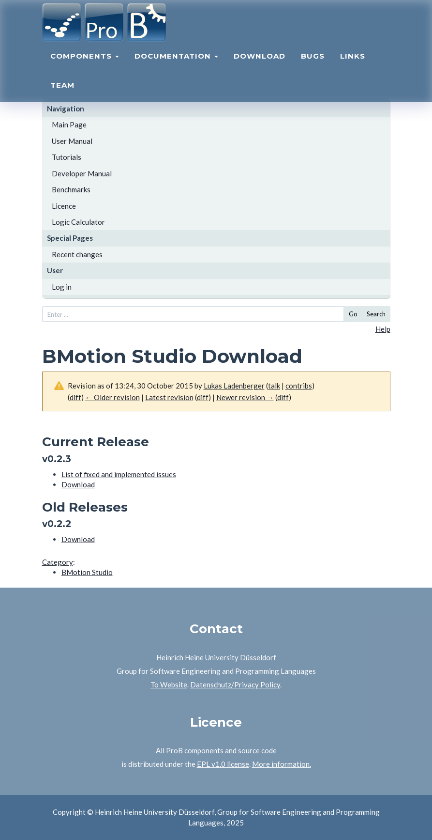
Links (352, 65)
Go (353, 314)
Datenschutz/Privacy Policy (235, 684)
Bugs (313, 65)
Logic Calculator (78, 222)
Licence (64, 206)
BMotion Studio (87, 572)
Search (376, 314)
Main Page (69, 124)
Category (57, 562)
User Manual (72, 141)
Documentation (176, 65)
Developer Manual (82, 173)
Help (382, 329)
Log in (62, 286)
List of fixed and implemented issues (118, 474)
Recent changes (77, 254)
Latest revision (169, 397)
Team (62, 94)
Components (84, 65)
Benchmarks (71, 189)
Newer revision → (245, 397)
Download (259, 65)
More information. (281, 764)
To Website (168, 684)
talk (274, 385)
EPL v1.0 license (223, 764)
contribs (298, 385)
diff (203, 397)
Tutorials (66, 157)
